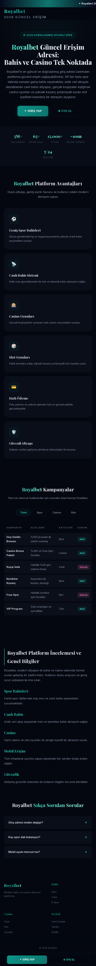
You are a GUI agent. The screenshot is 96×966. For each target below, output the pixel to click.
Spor (40, 512)
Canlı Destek (58, 921)
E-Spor (55, 902)
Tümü (23, 512)
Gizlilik (55, 932)
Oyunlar (8, 932)
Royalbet (25, 14)
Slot (73, 512)
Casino (57, 512)
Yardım (55, 927)
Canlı (54, 897)
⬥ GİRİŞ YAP (33, 112)
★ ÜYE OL (65, 112)
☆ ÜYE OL (69, 959)
